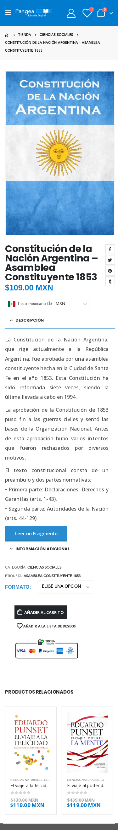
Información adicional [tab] (42, 549)
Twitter (110, 260)
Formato (17, 587)
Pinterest (110, 271)
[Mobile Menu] (10, 13)
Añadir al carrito (44, 612)
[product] (30, 742)
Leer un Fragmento (36, 533)
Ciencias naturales (26, 780)
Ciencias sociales (44, 568)
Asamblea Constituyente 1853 (52, 576)
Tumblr (110, 281)
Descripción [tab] (29, 320)
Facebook (110, 249)
